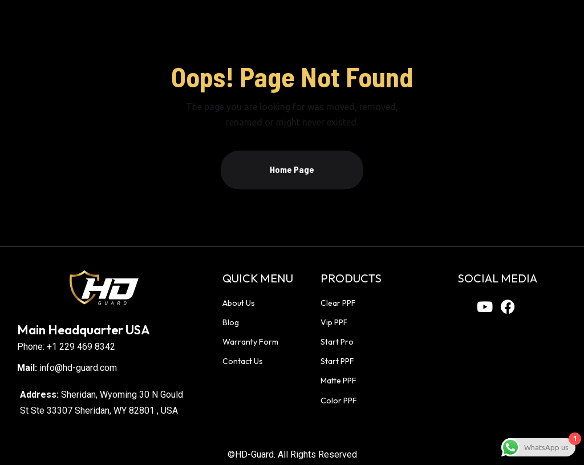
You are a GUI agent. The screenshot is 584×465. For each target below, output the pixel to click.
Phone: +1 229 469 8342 (66, 346)
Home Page (292, 169)
